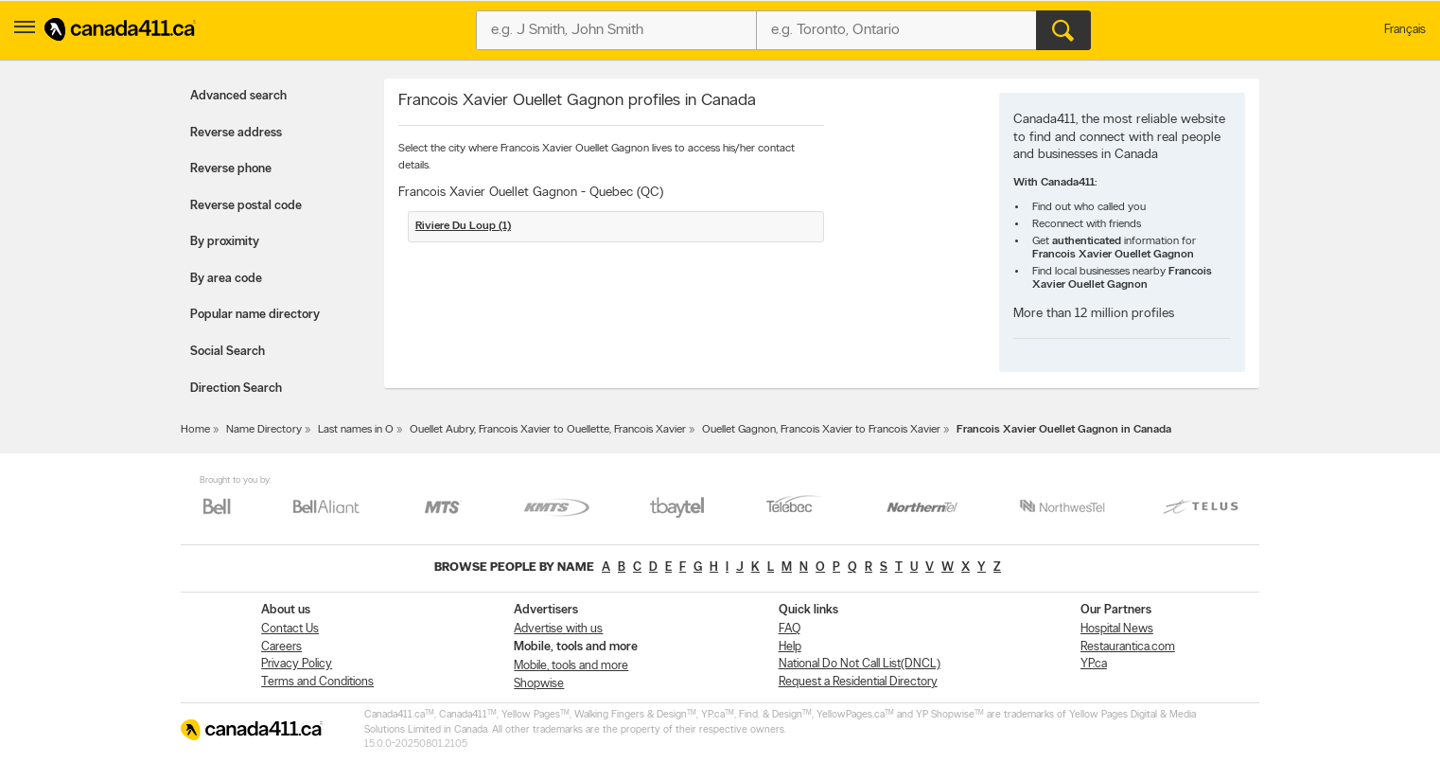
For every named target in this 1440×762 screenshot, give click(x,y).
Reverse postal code (246, 206)
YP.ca (1093, 664)
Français (1405, 30)
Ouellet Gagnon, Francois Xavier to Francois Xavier (821, 429)
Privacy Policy (296, 664)
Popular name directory (255, 315)
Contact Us (290, 629)
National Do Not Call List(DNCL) (859, 664)
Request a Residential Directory (858, 682)
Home (195, 429)
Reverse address (236, 133)
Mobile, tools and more (571, 666)
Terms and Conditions (317, 682)
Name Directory (264, 429)
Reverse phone (231, 169)
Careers (281, 647)
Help (790, 647)
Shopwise (539, 684)
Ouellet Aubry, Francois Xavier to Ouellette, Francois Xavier (548, 429)
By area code (226, 279)
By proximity (224, 242)
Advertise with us (558, 629)
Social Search (227, 352)
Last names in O (356, 429)
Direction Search (236, 388)
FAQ (789, 629)
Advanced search (238, 96)
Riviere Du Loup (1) (463, 226)
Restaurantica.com (1127, 647)
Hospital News (1116, 629)
